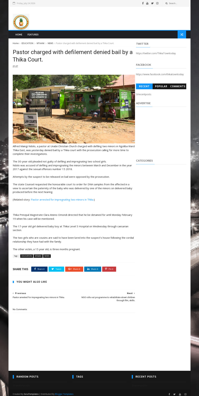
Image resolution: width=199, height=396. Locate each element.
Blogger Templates (64, 391)
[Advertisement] (124, 18)
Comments (177, 87)
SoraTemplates (31, 391)
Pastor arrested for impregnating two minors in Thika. (62, 197)
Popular (161, 87)
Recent (144, 87)
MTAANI (40, 43)
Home (18, 35)
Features (33, 35)
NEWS (50, 43)
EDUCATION (27, 43)
